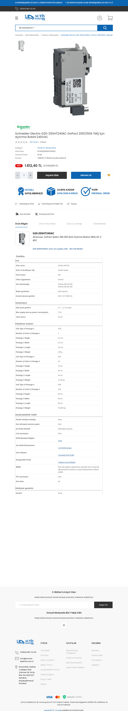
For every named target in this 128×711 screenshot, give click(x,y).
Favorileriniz (97, 660)
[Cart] (109, 18)
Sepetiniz (95, 665)
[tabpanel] (21, 47)
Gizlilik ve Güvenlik (74, 658)
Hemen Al (86, 175)
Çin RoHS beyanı (65, 448)
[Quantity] (24, 175)
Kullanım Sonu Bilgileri (66, 462)
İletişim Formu (47, 665)
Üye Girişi (44, 655)
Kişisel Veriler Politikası (75, 667)
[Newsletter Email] (64, 604)
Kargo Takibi (46, 679)
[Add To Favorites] (109, 175)
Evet (60, 441)
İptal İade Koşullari (74, 662)
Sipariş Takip (97, 655)
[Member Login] (99, 18)
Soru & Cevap (74, 223)
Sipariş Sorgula (47, 674)
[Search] (64, 28)
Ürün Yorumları (47, 223)
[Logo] (35, 18)
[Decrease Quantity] (17, 175)
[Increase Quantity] (30, 175)
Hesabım (95, 650)
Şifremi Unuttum (47, 660)
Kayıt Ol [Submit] (103, 604)
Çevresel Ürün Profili (66, 455)
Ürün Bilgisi (21, 223)
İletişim (44, 684)
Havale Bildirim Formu (50, 669)
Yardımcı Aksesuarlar (46, 148)
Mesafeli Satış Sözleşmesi (72, 651)
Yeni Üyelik (45, 650)
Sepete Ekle (52, 175)
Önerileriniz (99, 223)
